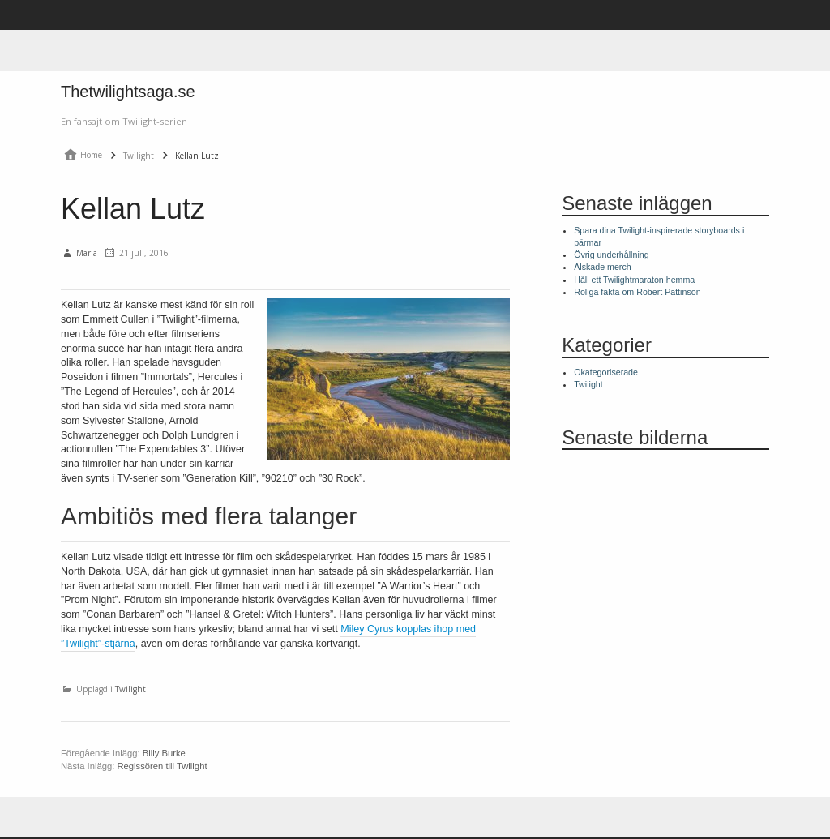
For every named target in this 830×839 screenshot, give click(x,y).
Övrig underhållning (611, 254)
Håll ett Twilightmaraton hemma (634, 280)
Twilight (130, 688)
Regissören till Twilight (162, 766)
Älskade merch (602, 267)
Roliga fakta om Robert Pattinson (637, 292)
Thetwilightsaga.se (128, 92)
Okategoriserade (606, 372)
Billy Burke (164, 753)
